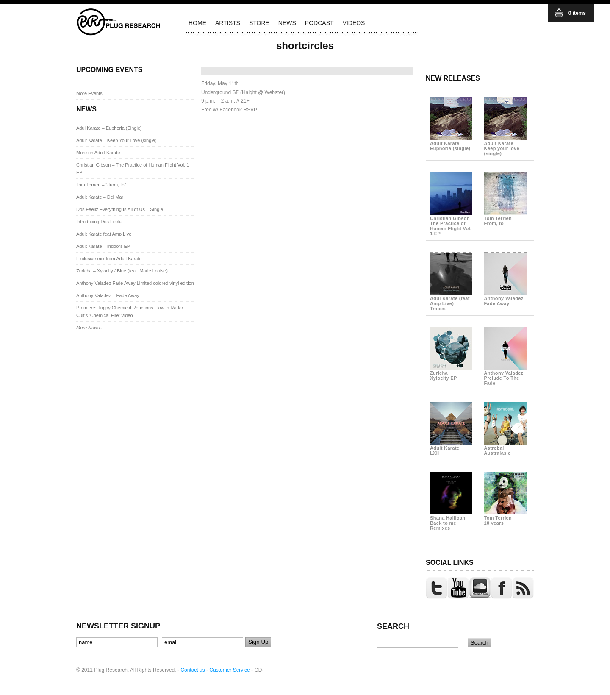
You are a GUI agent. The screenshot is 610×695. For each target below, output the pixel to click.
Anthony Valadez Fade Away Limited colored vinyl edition (135, 283)
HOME (197, 22)
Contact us (192, 670)
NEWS (287, 22)
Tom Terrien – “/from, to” (101, 184)
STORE (259, 22)
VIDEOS (354, 22)
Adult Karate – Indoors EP (103, 246)
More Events (89, 93)
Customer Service (229, 670)
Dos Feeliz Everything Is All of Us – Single (119, 209)
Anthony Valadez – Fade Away (107, 295)
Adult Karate (451, 143)
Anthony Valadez (505, 298)
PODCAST (319, 22)
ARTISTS (227, 22)
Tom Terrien (505, 218)
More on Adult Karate (98, 152)
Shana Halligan (451, 520)
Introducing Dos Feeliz (99, 221)
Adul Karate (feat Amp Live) (451, 301)
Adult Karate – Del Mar (99, 197)
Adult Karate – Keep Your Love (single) (116, 140)
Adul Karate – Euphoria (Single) (109, 128)
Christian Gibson (451, 223)
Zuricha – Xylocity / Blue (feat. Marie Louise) (122, 270)
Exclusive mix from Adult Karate (109, 258)
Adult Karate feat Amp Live (103, 233)
